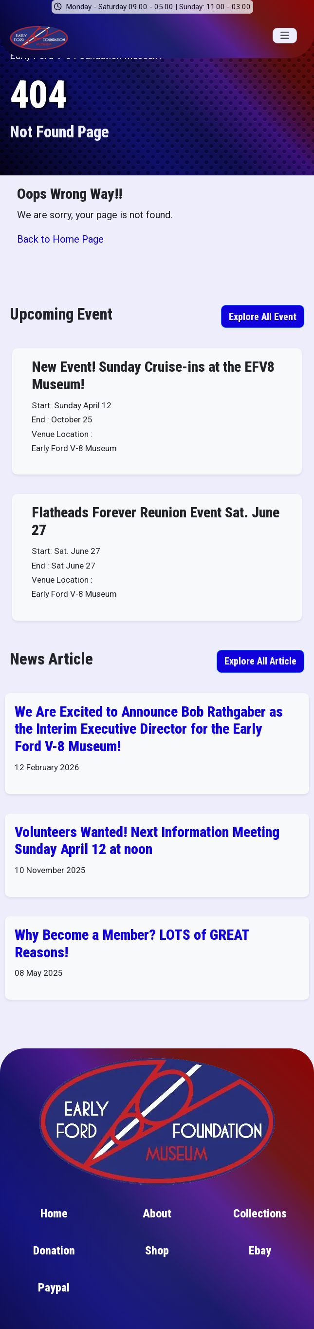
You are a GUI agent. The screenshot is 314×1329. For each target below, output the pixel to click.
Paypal (54, 1290)
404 (38, 95)
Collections (260, 1216)
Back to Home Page (60, 239)
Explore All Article (260, 663)
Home (54, 1216)
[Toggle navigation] (285, 35)
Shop (157, 1253)
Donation (54, 1253)
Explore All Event (262, 317)
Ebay (260, 1253)
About (157, 1216)
